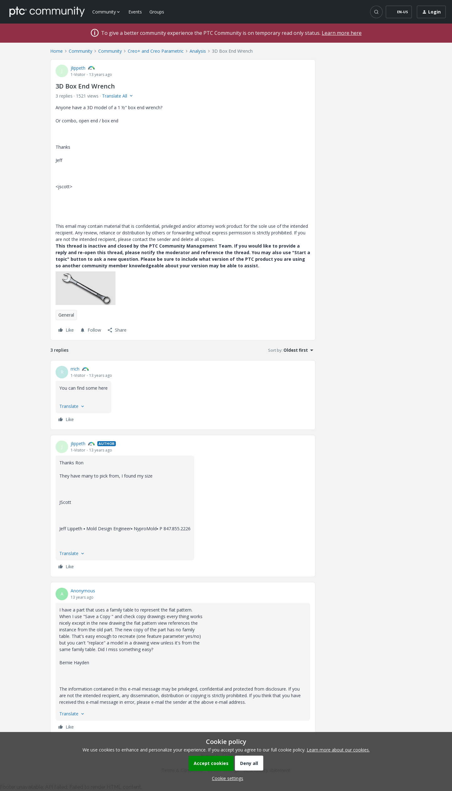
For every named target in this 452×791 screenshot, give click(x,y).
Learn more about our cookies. (338, 750)
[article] (183, 395)
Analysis (198, 51)
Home (56, 51)
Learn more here (342, 32)
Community (80, 51)
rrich (75, 369)
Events (135, 12)
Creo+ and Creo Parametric (156, 51)
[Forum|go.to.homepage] (47, 12)
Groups (156, 12)
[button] (399, 12)
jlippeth (78, 68)
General (66, 315)
